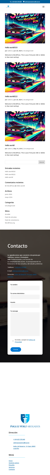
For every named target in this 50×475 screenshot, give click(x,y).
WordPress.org (10, 223)
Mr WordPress (9, 186)
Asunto (25, 304)
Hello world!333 (11, 47)
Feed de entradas (11, 217)
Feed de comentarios (12, 220)
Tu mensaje (25, 323)
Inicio (11, 461)
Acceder (7, 214)
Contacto (12, 469)
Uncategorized (28, 51)
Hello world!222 (11, 96)
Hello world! (10, 145)
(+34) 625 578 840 (16, 2)
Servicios (12, 467)
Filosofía (11, 465)
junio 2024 (8, 194)
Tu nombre (25, 286)
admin (10, 51)
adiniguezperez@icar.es (20, 271)
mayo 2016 (8, 197)
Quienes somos (14, 463)
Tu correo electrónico (25, 295)
